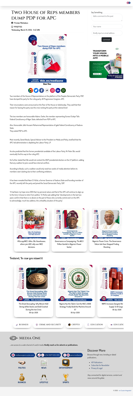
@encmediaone (76, 355)
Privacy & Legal (96, 368)
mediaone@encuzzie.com (24, 355)
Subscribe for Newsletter (100, 365)
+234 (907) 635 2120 (52, 355)
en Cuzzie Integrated (125, 390)
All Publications (96, 362)
